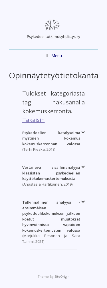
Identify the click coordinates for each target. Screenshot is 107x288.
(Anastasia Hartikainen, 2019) (51, 176)
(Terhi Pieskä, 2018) (51, 141)
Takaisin (33, 120)
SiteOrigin (62, 276)
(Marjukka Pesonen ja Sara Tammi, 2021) (51, 222)
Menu (56, 55)
